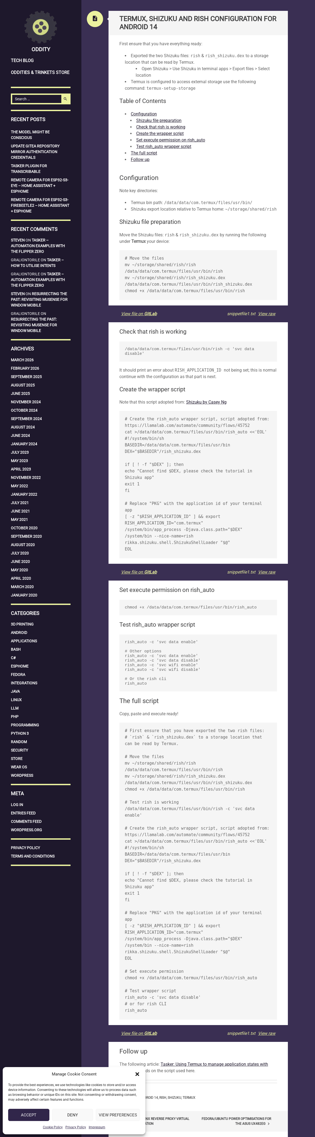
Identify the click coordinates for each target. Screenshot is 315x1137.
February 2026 (25, 368)
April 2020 (21, 578)
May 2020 (19, 570)
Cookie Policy (53, 1127)
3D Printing (22, 624)
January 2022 (24, 494)
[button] (137, 1074)
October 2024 (24, 410)
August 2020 (23, 545)
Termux (189, 1098)
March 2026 (22, 360)
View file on (139, 313)
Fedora (18, 674)
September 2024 (26, 419)
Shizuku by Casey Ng (206, 402)
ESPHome (19, 666)
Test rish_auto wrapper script (163, 146)
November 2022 (26, 477)
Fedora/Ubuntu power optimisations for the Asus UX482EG (236, 1121)
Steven (18, 240)
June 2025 (20, 393)
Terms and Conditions (33, 856)
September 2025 (26, 377)
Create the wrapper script (160, 133)
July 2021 (20, 503)
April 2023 (21, 469)
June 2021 (20, 511)
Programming (25, 725)
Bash (16, 649)
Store (17, 758)
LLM (14, 708)
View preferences (118, 1115)
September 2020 (26, 536)
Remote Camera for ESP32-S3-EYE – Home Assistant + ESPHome (39, 186)
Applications (24, 641)
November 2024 (26, 402)
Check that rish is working (160, 127)
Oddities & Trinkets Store (40, 72)
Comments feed (26, 821)
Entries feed (23, 813)
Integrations (24, 683)
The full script (144, 153)
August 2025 (23, 385)
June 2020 (20, 561)
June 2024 (20, 435)
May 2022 (19, 486)
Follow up (140, 159)
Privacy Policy (75, 1127)
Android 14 (148, 1098)
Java (15, 691)
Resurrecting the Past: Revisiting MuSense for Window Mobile (39, 299)
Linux (16, 700)
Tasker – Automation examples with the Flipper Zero (38, 246)
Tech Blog (22, 60)
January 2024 (24, 444)
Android (19, 632)
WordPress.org (26, 830)
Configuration (144, 114)
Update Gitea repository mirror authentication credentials (35, 152)
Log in (17, 805)
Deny (72, 1115)
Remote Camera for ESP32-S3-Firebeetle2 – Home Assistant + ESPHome (40, 205)
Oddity (40, 49)
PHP (14, 716)
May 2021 (19, 519)
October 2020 (24, 528)
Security (19, 750)
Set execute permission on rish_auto (170, 140)
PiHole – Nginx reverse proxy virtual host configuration (154, 1121)
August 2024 (23, 427)
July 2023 (20, 452)
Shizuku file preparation (159, 120)
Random (19, 742)
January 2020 (24, 595)
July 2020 (20, 553)
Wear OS (19, 767)
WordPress (22, 775)
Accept (28, 1115)
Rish (162, 1098)
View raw (266, 313)
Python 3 (20, 733)
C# (13, 658)
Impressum (97, 1127)
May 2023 (19, 461)
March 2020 (22, 587)
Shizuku (174, 1098)
